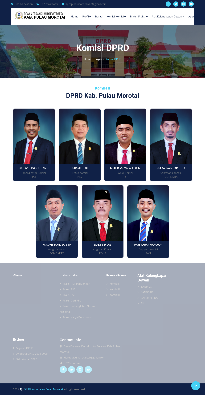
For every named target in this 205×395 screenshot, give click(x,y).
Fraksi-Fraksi (137, 16)
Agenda (192, 16)
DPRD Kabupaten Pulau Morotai (41, 389)
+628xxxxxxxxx (47, 4)
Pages (98, 59)
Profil (85, 16)
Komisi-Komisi (115, 16)
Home (74, 16)
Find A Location (22, 4)
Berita (98, 16)
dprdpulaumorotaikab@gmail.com (84, 4)
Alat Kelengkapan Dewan (167, 16)
